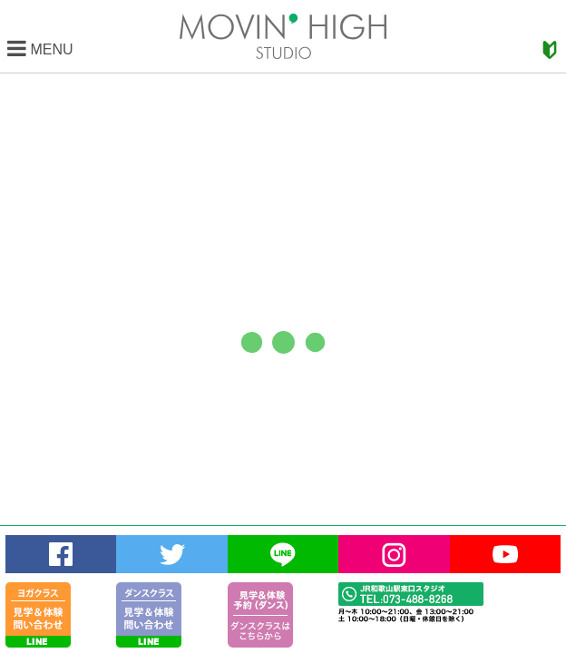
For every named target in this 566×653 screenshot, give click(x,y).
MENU (40, 49)
